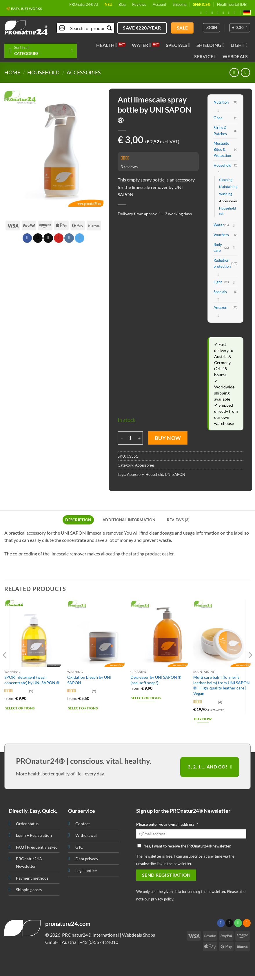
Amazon (220, 307)
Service (205, 56)
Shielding (210, 45)
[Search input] (87, 28)
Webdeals (237, 56)
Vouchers (221, 234)
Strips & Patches (220, 130)
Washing (225, 194)
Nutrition (221, 102)
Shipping (180, 4)
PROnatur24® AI (83, 4)
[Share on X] (37, 238)
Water (141, 45)
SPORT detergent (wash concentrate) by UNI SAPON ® (31, 680)
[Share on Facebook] (27, 238)
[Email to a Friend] (48, 238)
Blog (122, 4)
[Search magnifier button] (109, 28)
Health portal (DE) (232, 4)
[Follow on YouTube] (235, 13)
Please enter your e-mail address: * (167, 824)
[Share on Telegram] (79, 238)
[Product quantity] (130, 438)
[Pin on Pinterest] (58, 238)
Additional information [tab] (129, 520)
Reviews (139, 4)
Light (239, 45)
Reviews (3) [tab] (178, 520)
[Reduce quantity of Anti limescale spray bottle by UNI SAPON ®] (121, 438)
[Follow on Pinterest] (224, 13)
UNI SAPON (175, 474)
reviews (129, 166)
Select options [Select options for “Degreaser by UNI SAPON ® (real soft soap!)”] (146, 698)
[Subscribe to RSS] (230, 13)
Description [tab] (78, 520)
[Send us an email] (219, 13)
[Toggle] (218, 110)
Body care (218, 247)
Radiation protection (222, 263)
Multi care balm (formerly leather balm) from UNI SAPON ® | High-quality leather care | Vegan (221, 685)
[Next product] (234, 72)
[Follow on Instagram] (208, 13)
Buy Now (168, 438)
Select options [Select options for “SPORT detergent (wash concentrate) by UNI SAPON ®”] (20, 708)
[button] (240, 27)
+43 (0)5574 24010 (99, 942)
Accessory (135, 474)
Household (43, 72)
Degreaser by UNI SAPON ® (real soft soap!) (155, 680)
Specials (178, 45)
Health (106, 45)
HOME (12, 72)
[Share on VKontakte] (69, 238)
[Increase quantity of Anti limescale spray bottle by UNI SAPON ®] (139, 438)
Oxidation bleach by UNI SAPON (89, 680)
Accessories (84, 72)
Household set (227, 211)
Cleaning (225, 179)
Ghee (218, 117)
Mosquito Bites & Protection (222, 149)
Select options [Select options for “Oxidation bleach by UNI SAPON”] (83, 708)
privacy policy (162, 899)
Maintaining (228, 186)
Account (159, 4)
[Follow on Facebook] (202, 13)
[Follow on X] (213, 13)
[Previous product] (245, 72)
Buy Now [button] (203, 719)
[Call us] (238, 923)
